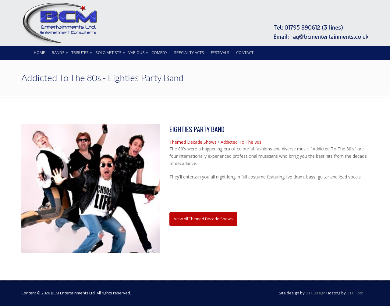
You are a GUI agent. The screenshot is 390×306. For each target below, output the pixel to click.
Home (39, 52)
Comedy (159, 52)
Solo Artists (108, 52)
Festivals (220, 52)
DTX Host (355, 293)
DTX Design (315, 293)
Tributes (80, 52)
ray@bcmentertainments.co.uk (329, 36)
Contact (245, 52)
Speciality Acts (189, 52)
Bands (58, 52)
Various (136, 52)
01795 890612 (302, 27)
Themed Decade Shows (193, 142)
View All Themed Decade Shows (203, 218)
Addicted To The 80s (241, 142)
